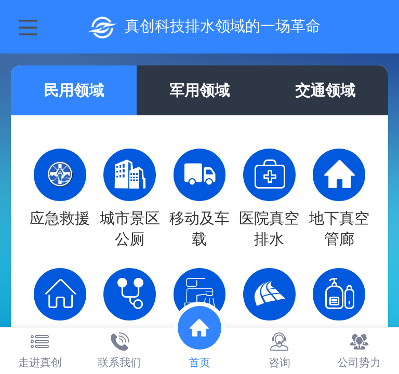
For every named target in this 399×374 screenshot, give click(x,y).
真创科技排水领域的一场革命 (223, 26)
